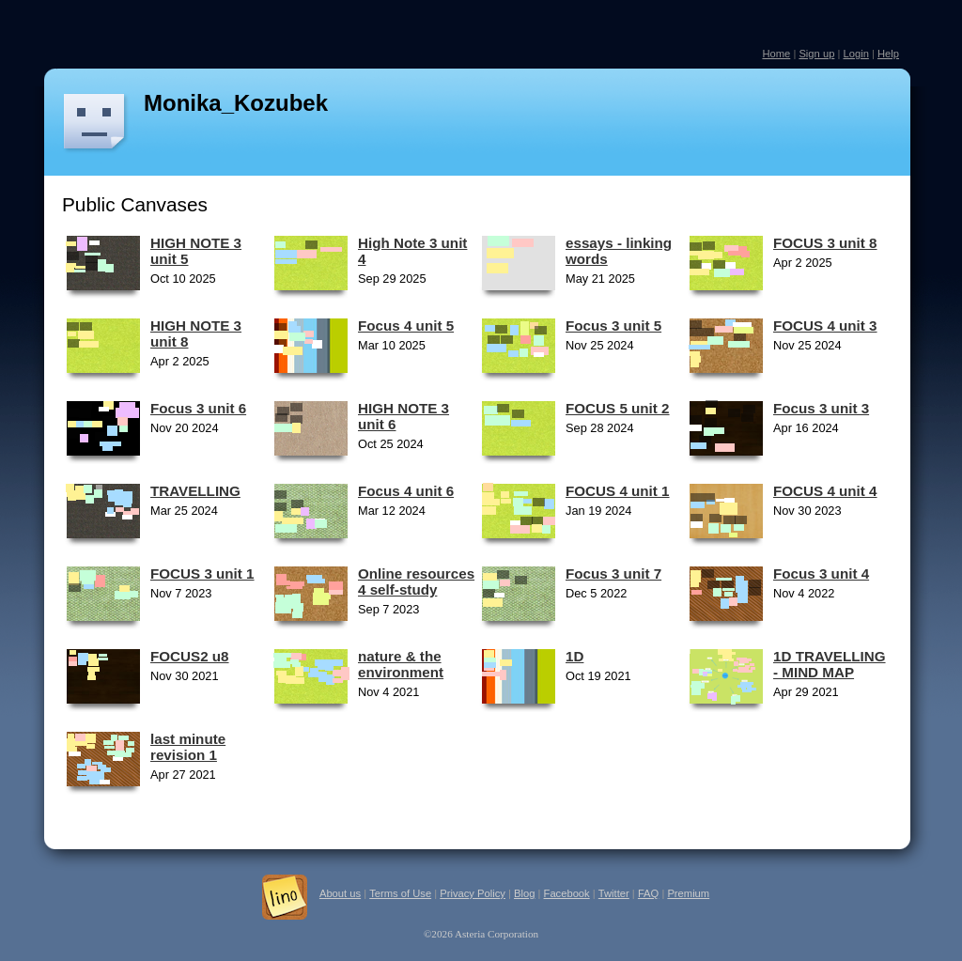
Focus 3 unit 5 (613, 325)
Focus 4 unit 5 (406, 325)
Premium (688, 893)
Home (776, 53)
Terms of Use (400, 893)
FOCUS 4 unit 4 (825, 491)
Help (888, 53)
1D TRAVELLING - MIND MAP (829, 664)
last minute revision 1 (187, 747)
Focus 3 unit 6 (198, 408)
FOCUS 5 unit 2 (618, 408)
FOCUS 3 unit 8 (825, 243)
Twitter (613, 893)
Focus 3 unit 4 (821, 573)
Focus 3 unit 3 (821, 408)
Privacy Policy (472, 893)
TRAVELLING (195, 491)
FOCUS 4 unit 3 (825, 325)
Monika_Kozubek (236, 103)
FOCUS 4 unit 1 (618, 491)
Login (855, 53)
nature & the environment (400, 664)
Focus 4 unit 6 (406, 491)
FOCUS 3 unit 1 (202, 573)
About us (340, 893)
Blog (524, 893)
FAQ (648, 893)
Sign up (816, 53)
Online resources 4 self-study (416, 581)
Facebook (567, 893)
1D (574, 656)
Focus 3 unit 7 (613, 573)
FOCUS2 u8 (189, 656)
